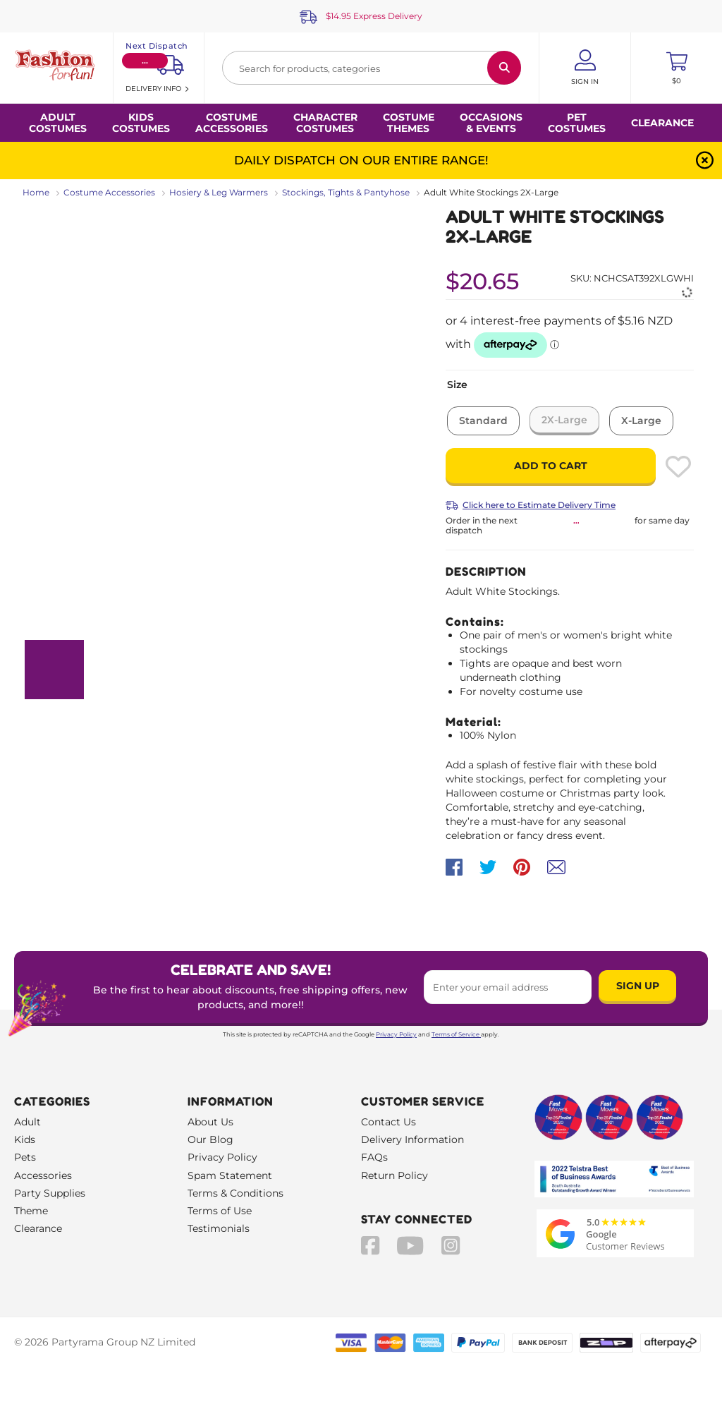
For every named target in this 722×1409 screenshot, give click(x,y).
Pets (25, 1157)
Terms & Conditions (235, 1193)
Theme (31, 1210)
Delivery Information (412, 1139)
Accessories (43, 1175)
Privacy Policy (396, 1034)
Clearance (662, 122)
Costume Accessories (109, 192)
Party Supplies (49, 1193)
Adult (27, 1121)
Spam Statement (230, 1175)
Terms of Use (220, 1210)
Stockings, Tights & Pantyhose (346, 192)
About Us (210, 1121)
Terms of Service (456, 1034)
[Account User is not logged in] (584, 67)
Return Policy (394, 1175)
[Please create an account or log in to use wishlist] (678, 466)
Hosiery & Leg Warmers (218, 192)
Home (36, 192)
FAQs (374, 1157)
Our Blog (210, 1139)
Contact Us (388, 1121)
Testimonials (219, 1228)
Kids (24, 1139)
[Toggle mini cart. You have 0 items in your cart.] (676, 67)
